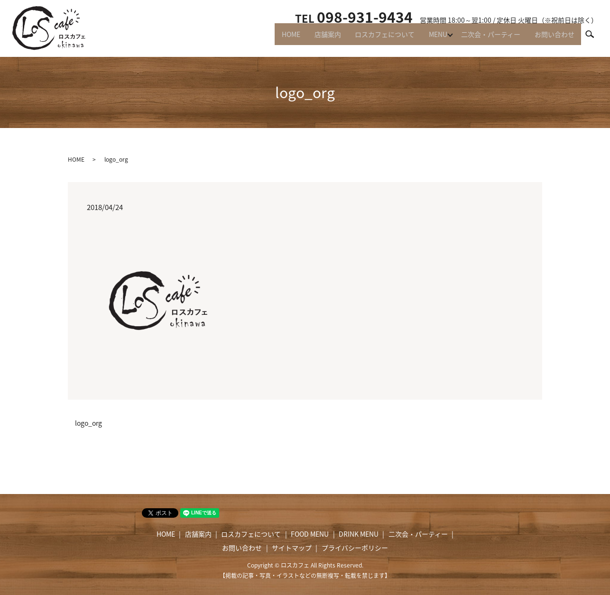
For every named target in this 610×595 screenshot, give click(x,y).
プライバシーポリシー (355, 547)
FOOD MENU (310, 534)
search (594, 37)
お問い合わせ (553, 38)
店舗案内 (316, 38)
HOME (277, 38)
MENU (431, 38)
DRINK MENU (359, 534)
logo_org (88, 423)
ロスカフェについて (376, 38)
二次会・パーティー (487, 38)
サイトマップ (292, 547)
